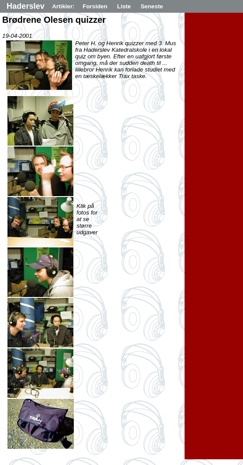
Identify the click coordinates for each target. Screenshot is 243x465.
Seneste (152, 6)
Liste (124, 6)
